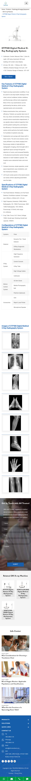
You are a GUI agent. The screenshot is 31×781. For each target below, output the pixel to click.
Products (8, 9)
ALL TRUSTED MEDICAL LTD (18, 768)
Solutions (15, 723)
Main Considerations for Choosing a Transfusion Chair (14, 657)
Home (3, 9)
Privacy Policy (18, 773)
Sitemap (11, 773)
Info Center (15, 631)
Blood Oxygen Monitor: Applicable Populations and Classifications (14, 683)
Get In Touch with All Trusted (15, 504)
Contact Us (6, 731)
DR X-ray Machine (8, 12)
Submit (15, 564)
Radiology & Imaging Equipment (20, 9)
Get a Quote (8, 77)
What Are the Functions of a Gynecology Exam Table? (12, 709)
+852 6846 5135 (9, 742)
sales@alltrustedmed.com (12, 748)
